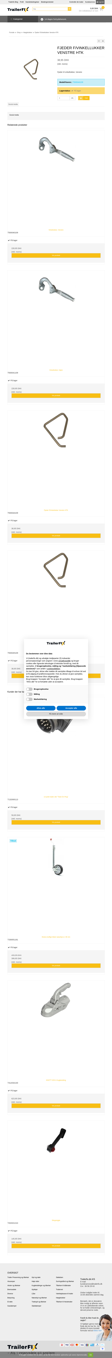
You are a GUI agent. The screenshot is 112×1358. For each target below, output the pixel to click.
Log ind (100, 2)
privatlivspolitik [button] (64, 661)
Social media (13, 104)
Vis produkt (56, 255)
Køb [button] (83, 98)
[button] (99, 41)
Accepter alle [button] (71, 708)
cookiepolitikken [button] (53, 669)
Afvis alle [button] (41, 708)
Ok (90, 1355)
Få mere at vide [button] (56, 714)
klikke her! (97, 1330)
